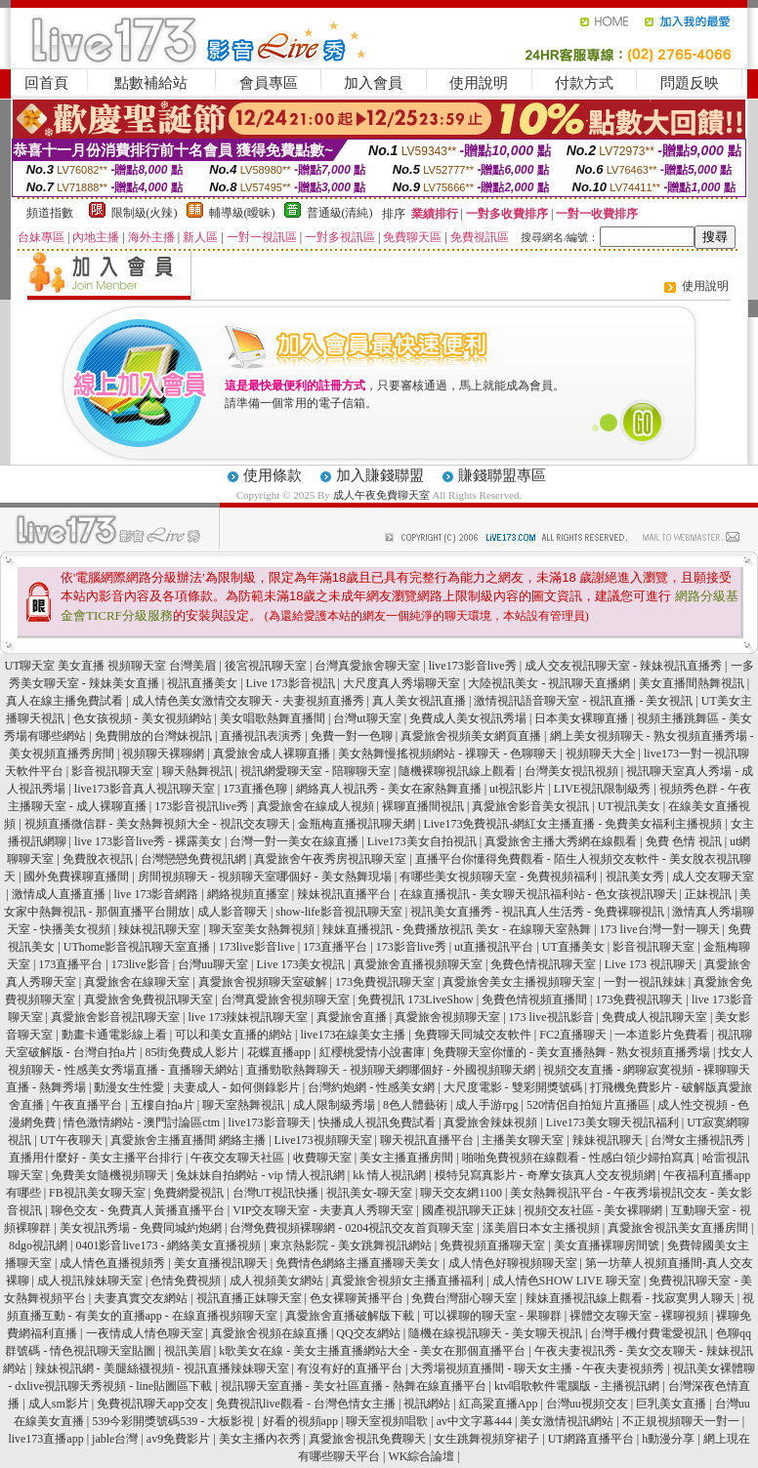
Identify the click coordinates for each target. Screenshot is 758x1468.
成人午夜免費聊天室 (381, 495)
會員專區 (268, 83)
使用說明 (478, 83)
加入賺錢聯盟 (380, 475)
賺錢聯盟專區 (502, 475)
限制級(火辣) (144, 213)
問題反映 (689, 83)
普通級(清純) (340, 213)
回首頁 (46, 83)
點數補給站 (151, 83)
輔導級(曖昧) (242, 213)
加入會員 (373, 83)
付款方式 (584, 83)
